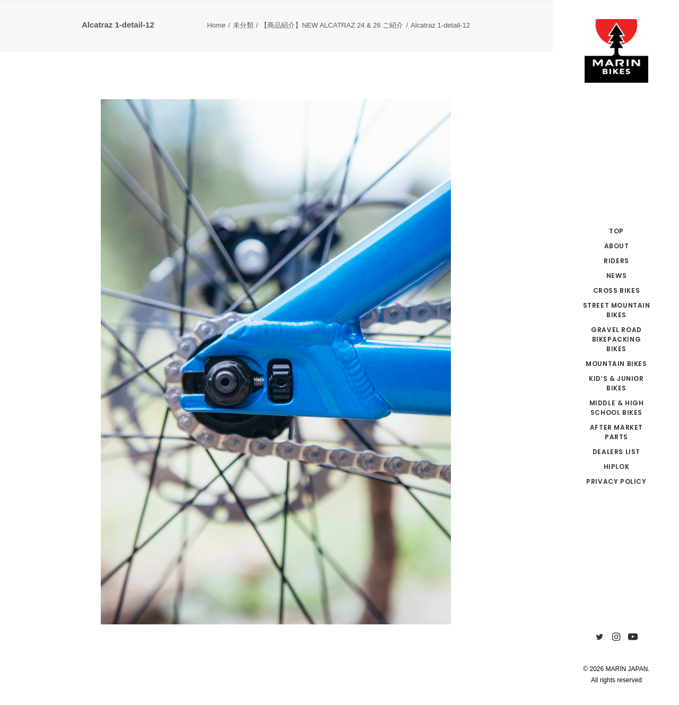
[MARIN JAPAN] (616, 51)
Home (216, 25)
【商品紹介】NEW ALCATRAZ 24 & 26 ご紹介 (331, 25)
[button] (599, 637)
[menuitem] (599, 637)
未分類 (243, 25)
